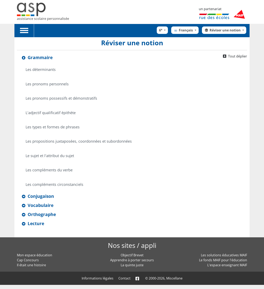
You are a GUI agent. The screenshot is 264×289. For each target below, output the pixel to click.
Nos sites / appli (132, 245)
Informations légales (97, 278)
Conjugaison (41, 196)
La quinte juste (132, 265)
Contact (124, 278)
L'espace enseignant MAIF (227, 265)
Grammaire (40, 57)
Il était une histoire (31, 265)
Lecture (36, 223)
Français (183, 30)
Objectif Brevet (132, 255)
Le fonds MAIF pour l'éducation (223, 260)
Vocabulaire (40, 205)
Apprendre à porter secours (132, 260)
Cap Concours (28, 260)
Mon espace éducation (34, 255)
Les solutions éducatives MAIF (224, 255)
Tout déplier (237, 56)
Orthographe (42, 214)
